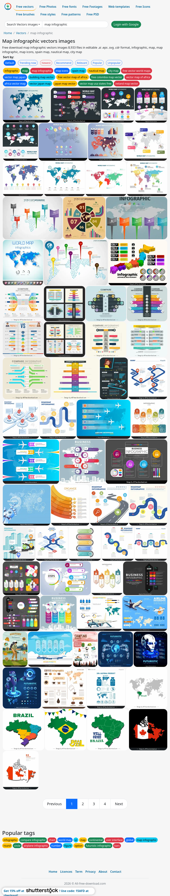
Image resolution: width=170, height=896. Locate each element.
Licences (66, 872)
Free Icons (143, 7)
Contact (115, 872)
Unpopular (114, 63)
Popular (97, 63)
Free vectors (24, 7)
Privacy (90, 872)
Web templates (119, 7)
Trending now (28, 63)
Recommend (63, 63)
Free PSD (93, 14)
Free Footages (92, 7)
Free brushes (25, 14)
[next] (119, 804)
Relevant (82, 63)
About (103, 872)
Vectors (21, 33)
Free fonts (69, 7)
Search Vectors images (22, 24)
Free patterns (71, 14)
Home (8, 33)
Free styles (48, 14)
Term (79, 872)
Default (9, 63)
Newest (46, 63)
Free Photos (47, 7)
